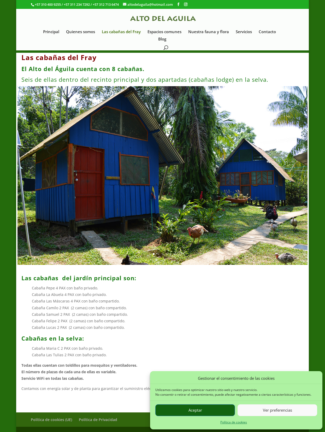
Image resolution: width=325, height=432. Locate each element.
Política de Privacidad (98, 419)
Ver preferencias (277, 410)
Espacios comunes (164, 32)
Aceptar (195, 410)
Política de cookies (233, 422)
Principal (51, 32)
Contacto (267, 32)
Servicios (244, 32)
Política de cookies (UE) (51, 419)
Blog (162, 39)
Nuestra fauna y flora (208, 32)
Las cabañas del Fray (121, 32)
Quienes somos (80, 32)
